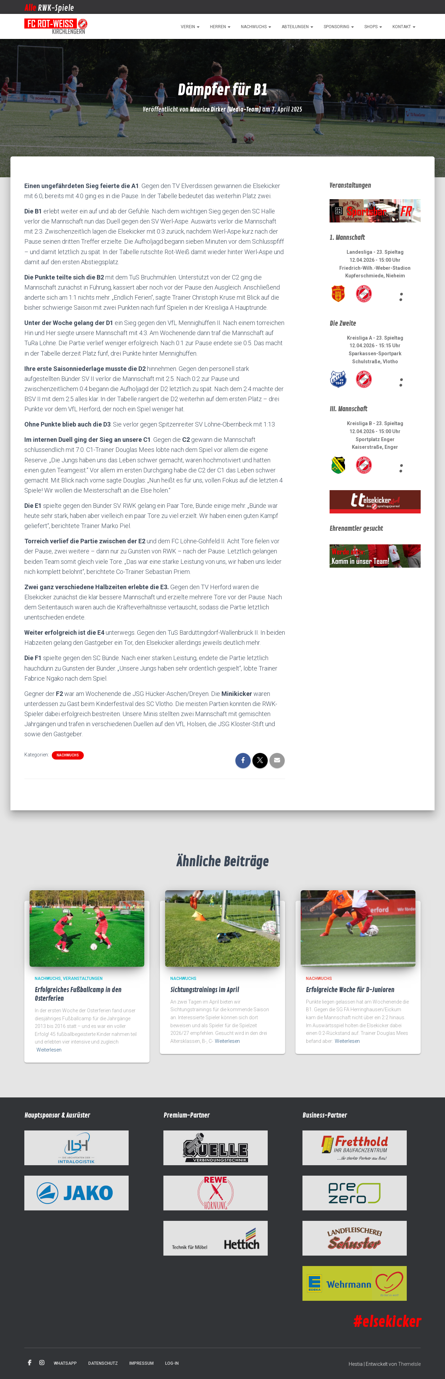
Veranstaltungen (83, 978)
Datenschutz (103, 1363)
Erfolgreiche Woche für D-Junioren (350, 990)
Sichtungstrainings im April (204, 990)
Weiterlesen (49, 1050)
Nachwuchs (256, 26)
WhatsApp (65, 1363)
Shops (373, 26)
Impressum (141, 1363)
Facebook (29, 1363)
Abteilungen (297, 26)
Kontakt (404, 26)
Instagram (42, 1363)
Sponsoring (339, 26)
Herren (220, 26)
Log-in (172, 1363)
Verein (190, 26)
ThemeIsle (409, 1364)
